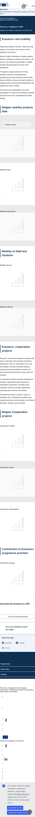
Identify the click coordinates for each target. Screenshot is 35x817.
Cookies (6, 775)
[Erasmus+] (4, 4)
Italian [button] (24, 5)
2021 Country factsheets (7, 18)
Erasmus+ (6, 682)
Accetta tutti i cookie (15, 808)
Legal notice (8, 779)
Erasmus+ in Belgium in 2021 (9, 20)
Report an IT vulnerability (12, 772)
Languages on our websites (13, 774)
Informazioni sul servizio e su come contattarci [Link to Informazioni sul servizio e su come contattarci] (16, 707)
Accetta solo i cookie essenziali (18, 812)
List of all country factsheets (18, 617)
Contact (6, 768)
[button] (7, 643)
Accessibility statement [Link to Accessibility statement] (12, 696)
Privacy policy (8, 777)
